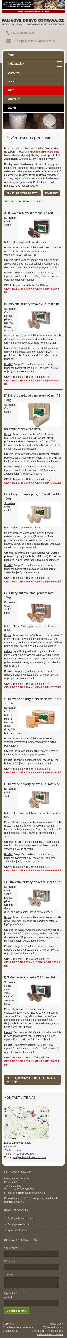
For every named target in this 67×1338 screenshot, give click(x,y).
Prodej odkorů (55, 1330)
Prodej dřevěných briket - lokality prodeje (30, 1079)
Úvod (11, 55)
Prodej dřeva (56, 1323)
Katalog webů (10, 1330)
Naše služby (16, 64)
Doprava (14, 72)
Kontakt (14, 99)
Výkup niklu (38, 1330)
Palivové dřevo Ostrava (50, 1334)
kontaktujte (32, 185)
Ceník (11, 81)
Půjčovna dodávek (52, 1327)
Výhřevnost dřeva (17, 1230)
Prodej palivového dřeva (21, 1218)
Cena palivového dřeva (20, 1224)
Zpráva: (8, 1274)
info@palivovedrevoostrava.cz (34, 41)
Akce (11, 90)
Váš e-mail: (10, 1261)
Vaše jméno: (11, 1247)
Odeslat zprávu (16, 1310)
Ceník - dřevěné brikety (22, 193)
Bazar (12, 107)
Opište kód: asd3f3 (10, 1295)
